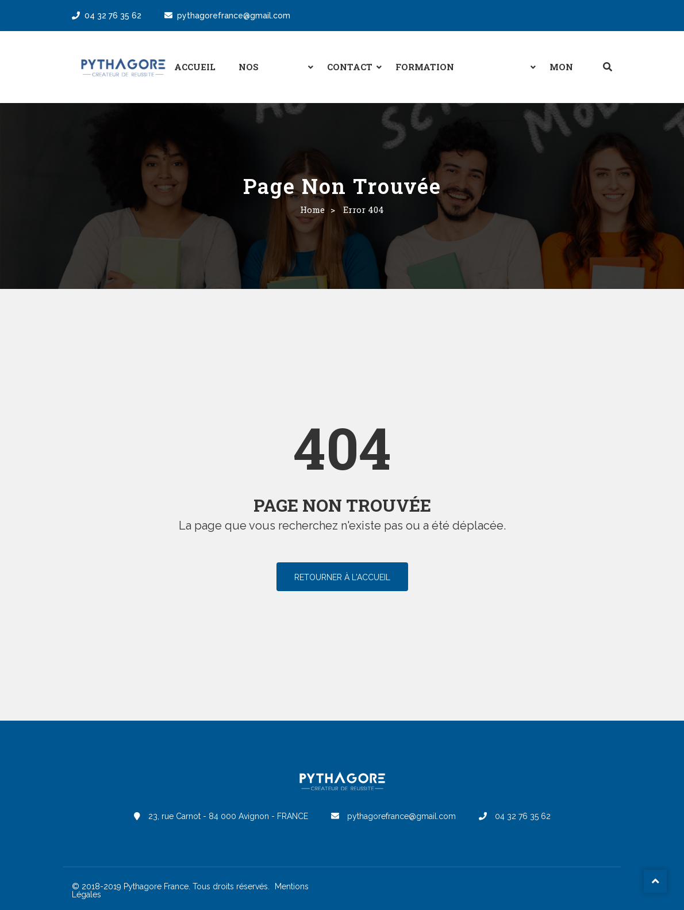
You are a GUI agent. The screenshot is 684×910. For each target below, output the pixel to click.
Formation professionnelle (440, 76)
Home (312, 209)
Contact (349, 67)
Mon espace (567, 76)
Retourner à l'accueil (342, 577)
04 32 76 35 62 (106, 15)
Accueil (195, 67)
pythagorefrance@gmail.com (227, 15)
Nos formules (265, 76)
